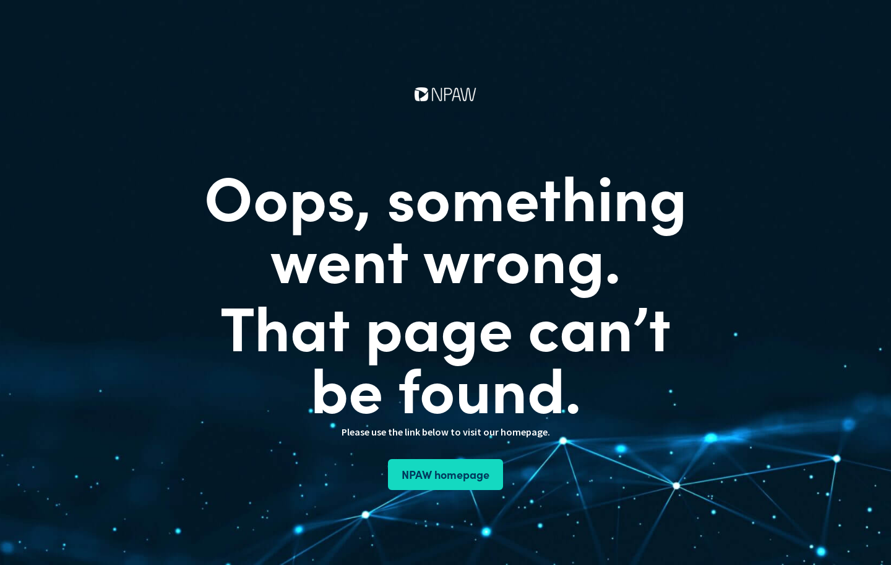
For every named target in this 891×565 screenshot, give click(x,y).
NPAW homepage (445, 474)
